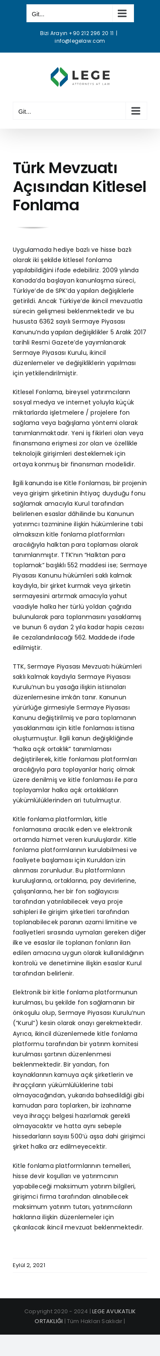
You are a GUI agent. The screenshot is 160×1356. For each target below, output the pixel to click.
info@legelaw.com (80, 40)
